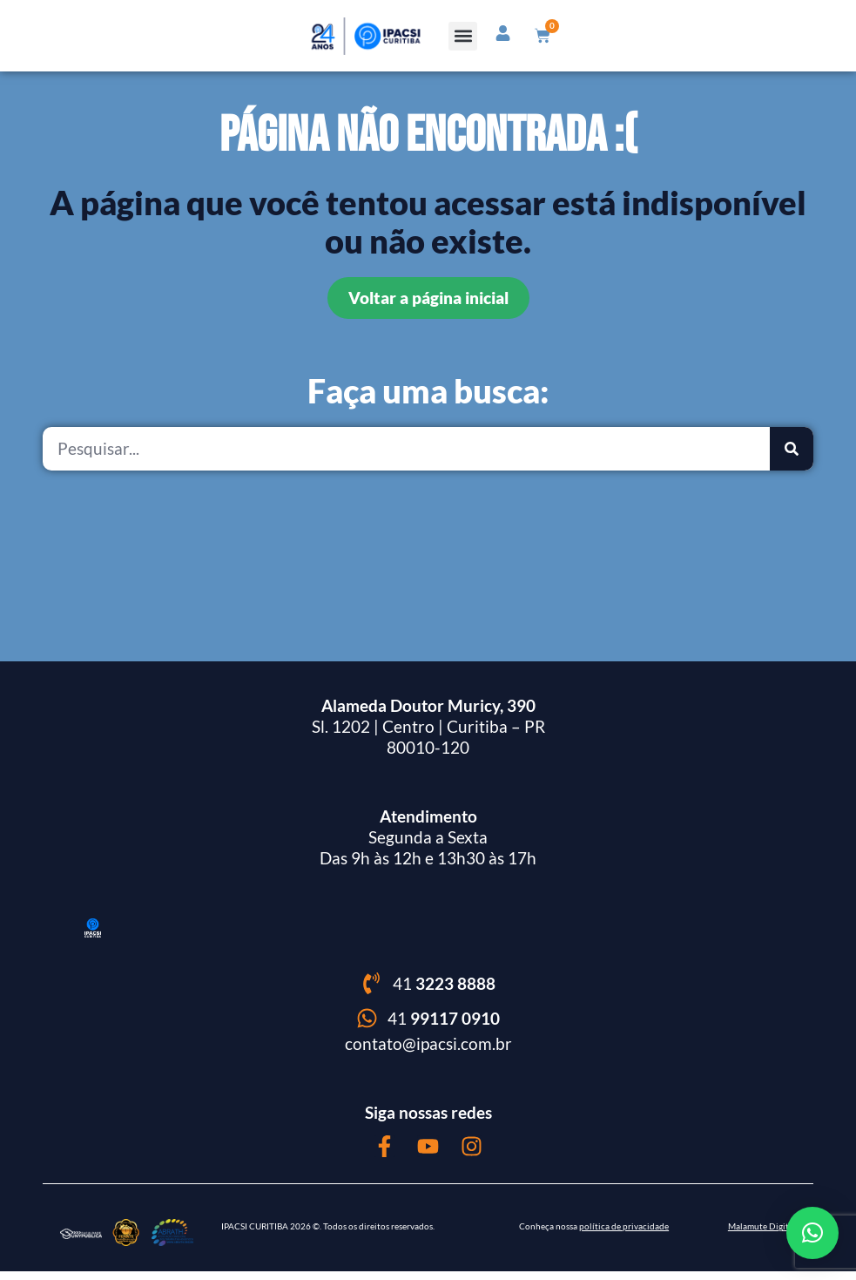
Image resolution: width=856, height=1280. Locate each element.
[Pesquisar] (791, 457)
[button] (463, 36)
